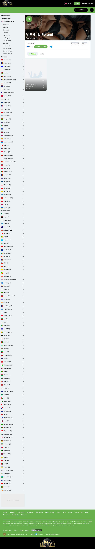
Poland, (28, 86)
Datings (12, 512)
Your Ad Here (13, 500)
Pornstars (21, 512)
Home (5, 512)
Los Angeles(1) (7, 40)
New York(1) (6, 46)
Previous (75, 44)
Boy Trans (39, 512)
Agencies (30, 512)
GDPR (15, 530)
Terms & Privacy (24, 530)
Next (84, 44)
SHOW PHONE (40, 47)
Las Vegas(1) (7, 38)
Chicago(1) (6, 30)
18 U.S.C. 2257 (7, 530)
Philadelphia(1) (7, 48)
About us (24, 515)
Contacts (15, 515)
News (70, 512)
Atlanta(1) (6, 27)
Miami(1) (5, 43)
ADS (64, 512)
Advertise (6, 515)
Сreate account (87, 3)
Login (77, 3)
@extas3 (39, 534)
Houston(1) (6, 35)
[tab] (32, 54)
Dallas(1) (5, 32)
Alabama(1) (6, 24)
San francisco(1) (7, 51)
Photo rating (49, 512)
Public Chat (79, 512)
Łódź (31, 86)
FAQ (86, 512)
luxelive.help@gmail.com (53, 534)
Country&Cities (81, 10)
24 (31, 84)
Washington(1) (7, 53)
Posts (58, 512)
